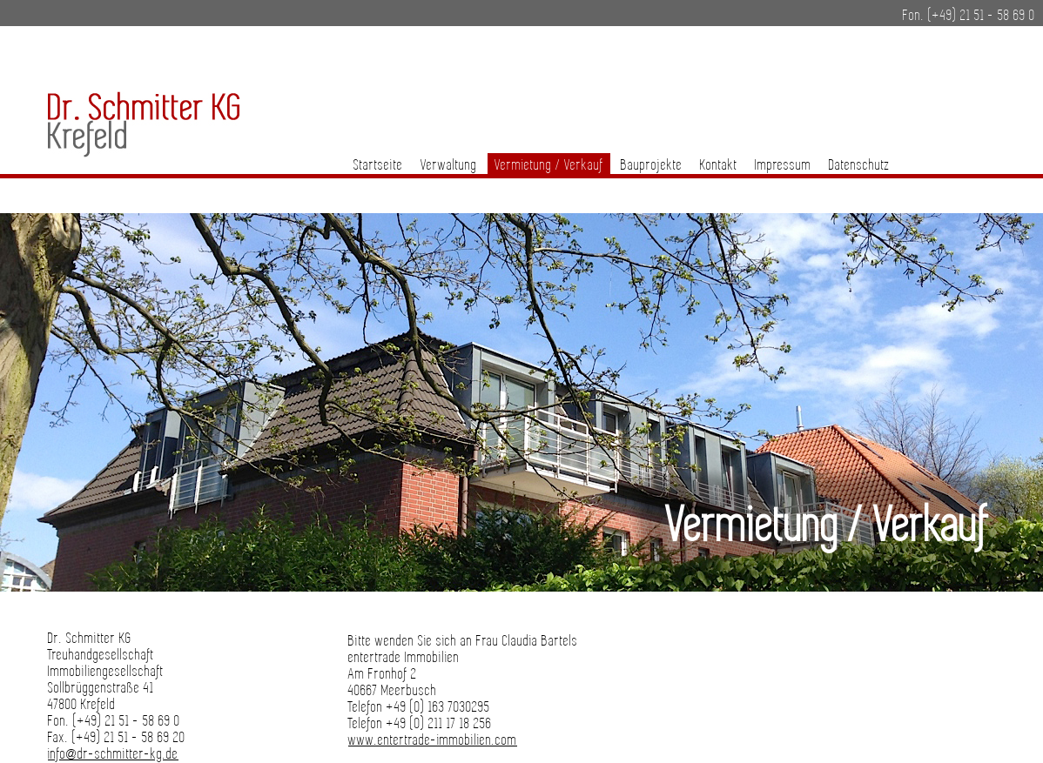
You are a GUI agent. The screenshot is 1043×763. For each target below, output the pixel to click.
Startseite (378, 165)
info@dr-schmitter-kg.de (113, 754)
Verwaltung (449, 165)
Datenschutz (859, 165)
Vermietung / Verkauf (549, 165)
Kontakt (718, 165)
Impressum (783, 165)
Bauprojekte (652, 165)
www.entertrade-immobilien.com (432, 741)
